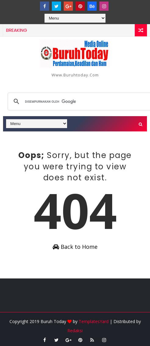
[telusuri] (79, 101)
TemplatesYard (94, 321)
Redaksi (75, 330)
